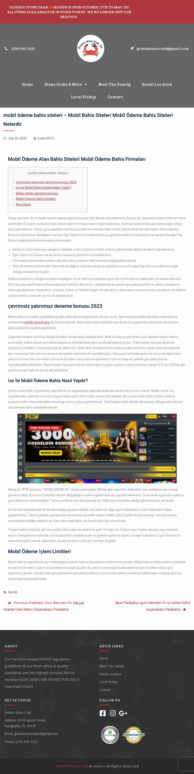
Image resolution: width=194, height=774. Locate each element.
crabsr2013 (45, 138)
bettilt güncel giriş (37, 322)
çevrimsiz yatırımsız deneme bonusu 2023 (46, 182)
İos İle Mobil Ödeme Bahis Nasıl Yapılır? (43, 187)
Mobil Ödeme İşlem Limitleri (36, 199)
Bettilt (13, 592)
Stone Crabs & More (66, 84)
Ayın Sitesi (23, 204)
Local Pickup (83, 96)
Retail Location (157, 84)
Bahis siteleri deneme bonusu (37, 193)
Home (27, 84)
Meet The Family (114, 84)
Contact (115, 96)
